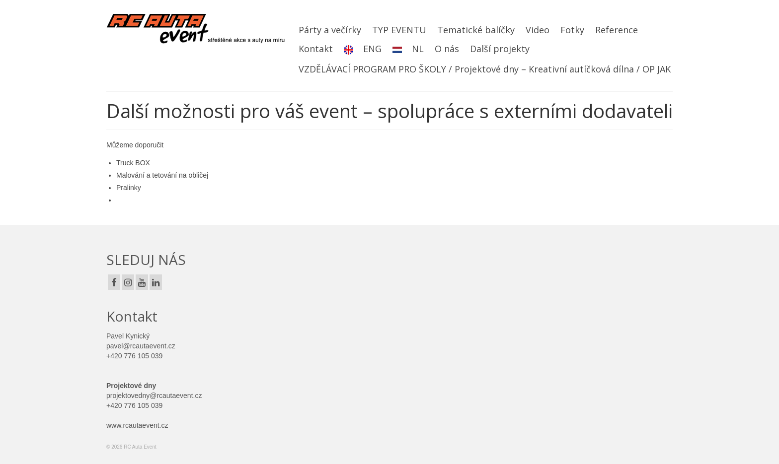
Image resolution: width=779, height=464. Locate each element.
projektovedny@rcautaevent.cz (154, 395)
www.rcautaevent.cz (137, 425)
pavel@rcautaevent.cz (140, 346)
